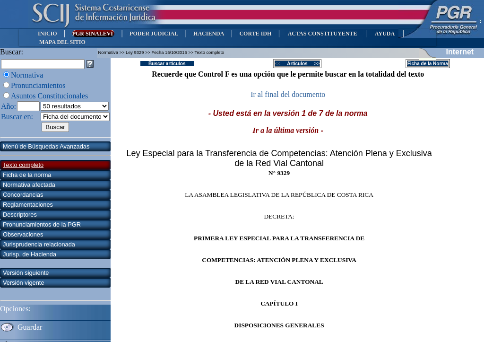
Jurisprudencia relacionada (39, 244)
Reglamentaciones (28, 204)
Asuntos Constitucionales (49, 96)
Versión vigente (23, 282)
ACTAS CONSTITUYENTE (322, 33)
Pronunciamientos (38, 85)
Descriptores (20, 214)
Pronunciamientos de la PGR (42, 224)
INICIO (47, 33)
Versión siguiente (26, 272)
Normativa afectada (29, 184)
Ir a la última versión (286, 130)
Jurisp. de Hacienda (29, 254)
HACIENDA (208, 33)
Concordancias (23, 194)
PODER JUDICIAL (154, 33)
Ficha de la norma (27, 174)
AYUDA (384, 33)
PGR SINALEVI (93, 33)
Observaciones (23, 234)
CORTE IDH (255, 33)
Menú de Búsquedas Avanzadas (46, 146)
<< (280, 63)
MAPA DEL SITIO (62, 42)
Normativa (27, 75)
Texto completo (23, 164)
